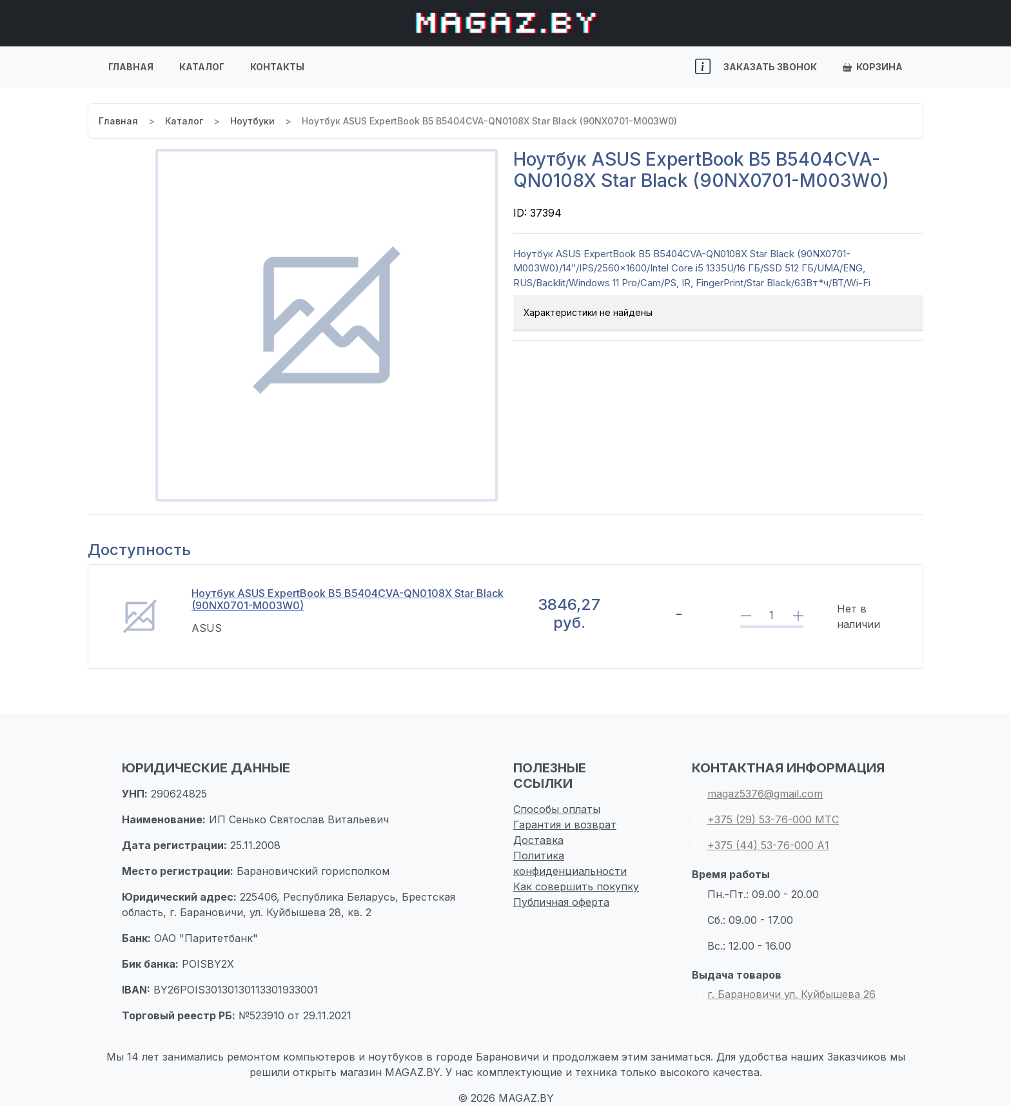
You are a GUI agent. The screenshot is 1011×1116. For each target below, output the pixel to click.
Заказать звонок (770, 66)
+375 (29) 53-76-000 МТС (765, 819)
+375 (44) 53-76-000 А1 (760, 845)
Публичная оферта (561, 902)
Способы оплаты (556, 809)
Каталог (201, 66)
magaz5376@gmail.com (757, 793)
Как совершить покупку (576, 886)
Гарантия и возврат (564, 824)
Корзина (873, 66)
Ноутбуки (252, 120)
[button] (703, 67)
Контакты (277, 66)
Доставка (538, 840)
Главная (130, 66)
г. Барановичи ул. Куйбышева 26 (784, 994)
